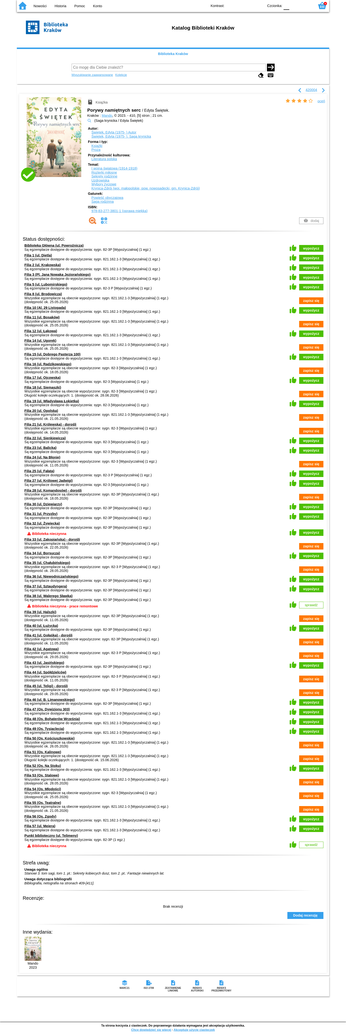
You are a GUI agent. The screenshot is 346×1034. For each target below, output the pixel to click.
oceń (321, 101)
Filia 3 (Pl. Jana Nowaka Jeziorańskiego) (58, 274)
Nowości (40, 6)
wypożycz (311, 248)
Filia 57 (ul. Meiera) (40, 826)
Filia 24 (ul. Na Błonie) (43, 457)
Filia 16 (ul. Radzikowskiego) (48, 364)
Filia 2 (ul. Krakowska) (43, 265)
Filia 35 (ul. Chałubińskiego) (47, 563)
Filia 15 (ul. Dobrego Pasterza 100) (53, 354)
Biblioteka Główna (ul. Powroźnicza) (54, 245)
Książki (96, 146)
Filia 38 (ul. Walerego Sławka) (49, 596)
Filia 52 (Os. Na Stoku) (43, 766)
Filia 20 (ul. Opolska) (41, 411)
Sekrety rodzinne (104, 176)
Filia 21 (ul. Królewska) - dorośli (50, 424)
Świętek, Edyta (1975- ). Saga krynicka (121, 136)
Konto (97, 6)
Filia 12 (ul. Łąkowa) (41, 331)
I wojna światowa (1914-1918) (114, 168)
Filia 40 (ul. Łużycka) (41, 626)
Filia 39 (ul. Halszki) (40, 612)
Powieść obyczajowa (107, 198)
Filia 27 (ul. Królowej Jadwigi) (49, 481)
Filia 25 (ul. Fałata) (40, 471)
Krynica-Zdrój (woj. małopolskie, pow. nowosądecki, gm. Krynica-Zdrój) (145, 188)
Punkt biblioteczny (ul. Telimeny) (51, 836)
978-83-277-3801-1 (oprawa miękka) (119, 211)
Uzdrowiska (100, 180)
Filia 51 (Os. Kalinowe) (43, 752)
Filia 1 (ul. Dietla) (38, 255)
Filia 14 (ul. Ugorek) (40, 341)
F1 (294, 5)
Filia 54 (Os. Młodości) (43, 789)
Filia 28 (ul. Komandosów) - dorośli (53, 490)
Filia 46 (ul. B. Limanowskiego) (50, 700)
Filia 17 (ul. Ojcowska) (43, 377)
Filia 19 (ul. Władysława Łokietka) (52, 401)
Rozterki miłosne (104, 172)
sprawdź (311, 605)
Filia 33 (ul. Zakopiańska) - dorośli (52, 539)
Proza (95, 150)
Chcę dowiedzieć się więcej (151, 1030)
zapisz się (311, 301)
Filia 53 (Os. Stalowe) (42, 775)
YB (249, 5)
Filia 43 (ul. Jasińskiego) (44, 663)
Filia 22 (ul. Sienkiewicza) (45, 438)
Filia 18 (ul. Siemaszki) (43, 387)
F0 (286, 5)
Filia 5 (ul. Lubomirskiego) (46, 284)
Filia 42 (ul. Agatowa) (42, 649)
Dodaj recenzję (305, 915)
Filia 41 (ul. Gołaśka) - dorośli (49, 635)
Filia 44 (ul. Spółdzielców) (45, 672)
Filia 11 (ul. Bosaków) (42, 317)
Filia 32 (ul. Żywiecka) (42, 523)
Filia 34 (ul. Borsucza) (42, 553)
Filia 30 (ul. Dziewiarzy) (43, 504)
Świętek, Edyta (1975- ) (113, 132)
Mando (107, 115)
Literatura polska (104, 159)
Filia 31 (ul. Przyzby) (41, 514)
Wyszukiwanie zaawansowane (92, 75)
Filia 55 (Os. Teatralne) (43, 803)
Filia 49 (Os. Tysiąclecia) (44, 729)
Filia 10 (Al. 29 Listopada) (45, 308)
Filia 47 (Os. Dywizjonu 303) (47, 709)
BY (258, 5)
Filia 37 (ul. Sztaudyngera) (46, 586)
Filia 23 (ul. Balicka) (41, 448)
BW (239, 5)
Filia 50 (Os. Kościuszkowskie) (50, 738)
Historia (60, 6)
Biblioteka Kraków (173, 54)
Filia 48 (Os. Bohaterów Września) (52, 719)
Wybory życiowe (103, 184)
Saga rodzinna (102, 201)
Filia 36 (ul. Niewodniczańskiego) (52, 576)
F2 (305, 5)
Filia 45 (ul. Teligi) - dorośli (46, 686)
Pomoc (79, 6)
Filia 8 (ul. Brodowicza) (43, 294)
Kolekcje (121, 75)
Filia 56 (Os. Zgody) (40, 816)
